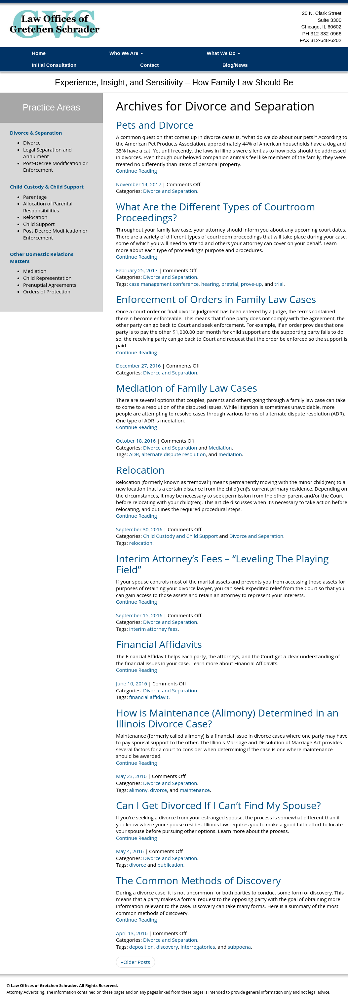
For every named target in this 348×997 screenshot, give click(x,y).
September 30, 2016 (140, 529)
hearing (210, 284)
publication (170, 864)
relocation (140, 543)
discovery (167, 946)
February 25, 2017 (137, 270)
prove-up (251, 284)
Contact (149, 65)
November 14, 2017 (139, 184)
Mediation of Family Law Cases (186, 388)
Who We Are (126, 53)
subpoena (239, 946)
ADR (134, 454)
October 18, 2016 (136, 440)
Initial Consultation (54, 65)
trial (279, 284)
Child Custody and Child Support (180, 536)
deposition (141, 946)
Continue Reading (136, 170)
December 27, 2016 (139, 365)
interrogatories (197, 946)
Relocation (140, 470)
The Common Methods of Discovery (198, 880)
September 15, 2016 (140, 615)
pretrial (229, 284)
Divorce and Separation (170, 191)
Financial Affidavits (159, 644)
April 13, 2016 (132, 933)
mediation (230, 454)
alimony (138, 790)
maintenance (195, 790)
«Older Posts (135, 962)
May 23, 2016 (132, 776)
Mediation (220, 447)
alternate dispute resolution (173, 454)
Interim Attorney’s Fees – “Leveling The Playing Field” (222, 564)
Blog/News (235, 65)
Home (39, 53)
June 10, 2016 (132, 683)
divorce (158, 790)
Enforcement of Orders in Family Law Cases (216, 299)
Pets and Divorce (155, 125)
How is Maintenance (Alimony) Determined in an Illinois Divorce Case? (227, 718)
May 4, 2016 (130, 851)
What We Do (223, 53)
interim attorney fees (153, 629)
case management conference (164, 284)
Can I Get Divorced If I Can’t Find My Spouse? (218, 805)
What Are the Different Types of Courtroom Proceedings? (215, 212)
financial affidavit (149, 697)
